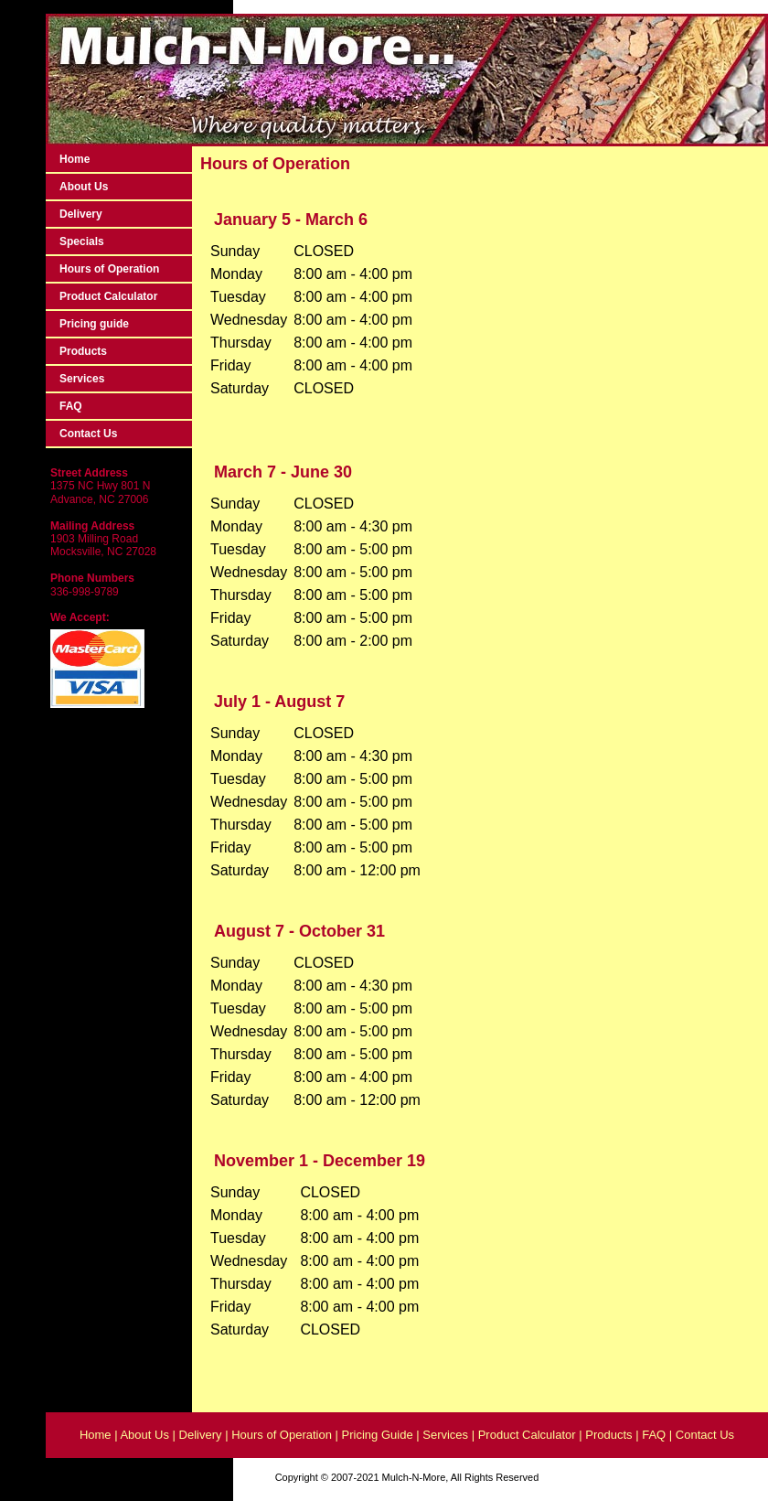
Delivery (80, 214)
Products (83, 351)
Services (81, 378)
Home (74, 159)
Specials (81, 241)
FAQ (70, 406)
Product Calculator (108, 296)
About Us (83, 186)
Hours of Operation (109, 269)
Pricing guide (94, 323)
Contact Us (88, 433)
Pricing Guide (379, 1435)
